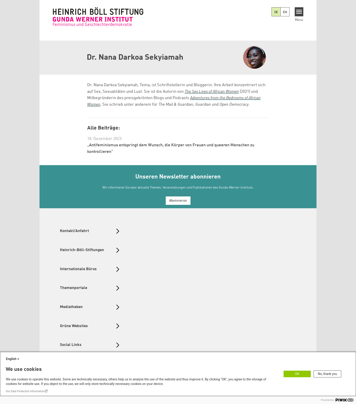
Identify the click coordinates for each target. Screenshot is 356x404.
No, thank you (327, 374)
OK (297, 374)
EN (285, 12)
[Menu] (299, 11)
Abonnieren (178, 201)
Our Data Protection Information (25, 391)
